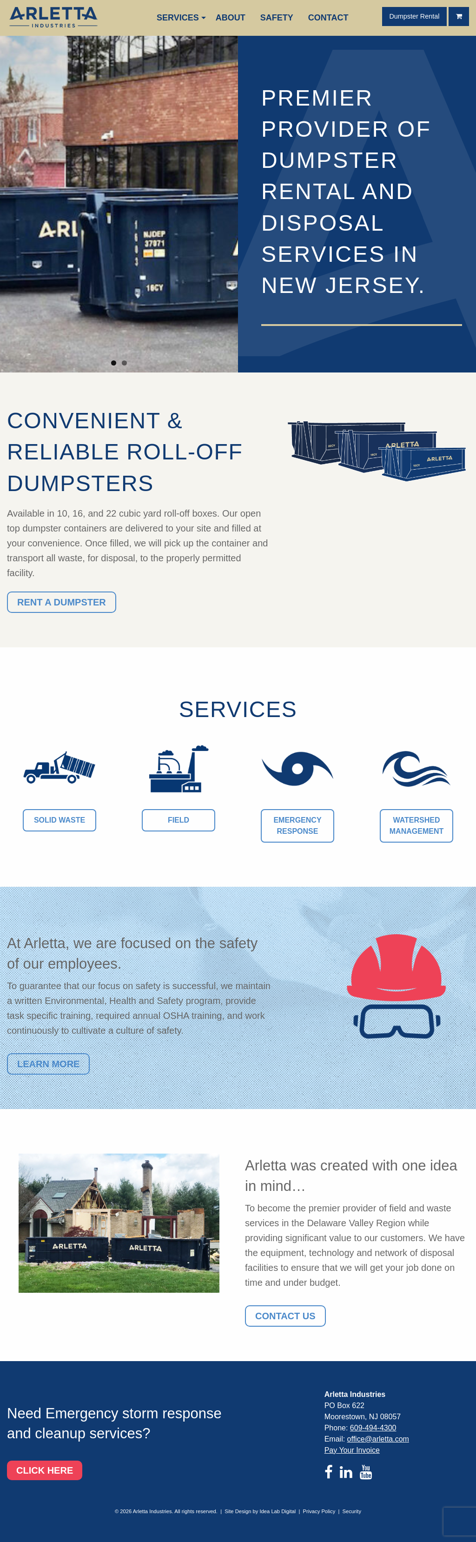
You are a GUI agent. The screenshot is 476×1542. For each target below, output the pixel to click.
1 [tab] (113, 363)
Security (352, 1511)
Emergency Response (297, 825)
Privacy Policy (319, 1511)
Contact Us (285, 1316)
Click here (44, 1470)
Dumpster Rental (414, 16)
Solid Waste (59, 820)
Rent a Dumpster (61, 602)
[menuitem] (178, 17)
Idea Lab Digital (278, 1511)
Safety (276, 17)
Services (178, 17)
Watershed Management (416, 825)
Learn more (48, 1064)
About (230, 17)
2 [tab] (124, 363)
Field (178, 820)
